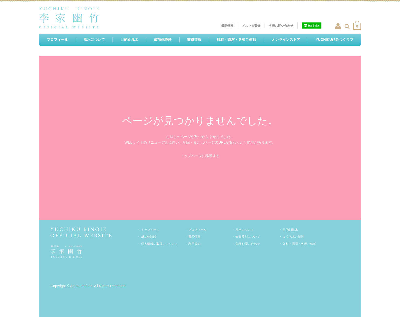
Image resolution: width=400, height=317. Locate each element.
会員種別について (247, 236)
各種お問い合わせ (247, 244)
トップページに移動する (200, 156)
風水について (244, 230)
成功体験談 (148, 236)
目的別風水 (290, 230)
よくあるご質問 (293, 236)
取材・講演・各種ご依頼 (299, 244)
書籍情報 (194, 236)
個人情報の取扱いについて (159, 244)
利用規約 (194, 244)
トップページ (150, 230)
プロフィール (197, 230)
